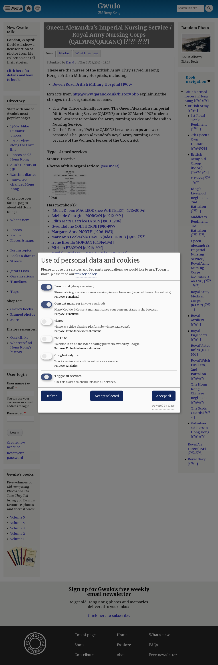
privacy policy (86, 274)
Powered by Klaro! (163, 405)
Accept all (163, 396)
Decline (51, 396)
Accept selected (107, 396)
